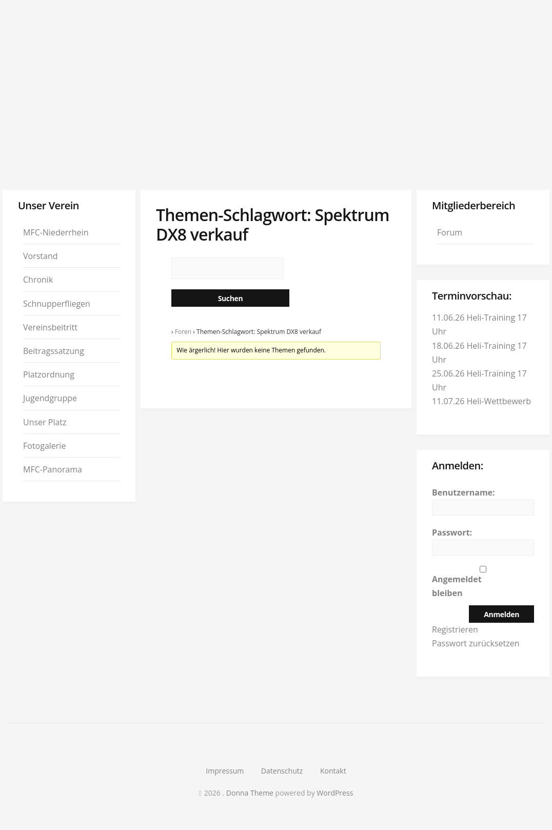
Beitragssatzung (53, 351)
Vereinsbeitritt (50, 327)
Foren (183, 331)
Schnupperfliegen (56, 303)
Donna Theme (250, 793)
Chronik (38, 279)
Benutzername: (463, 492)
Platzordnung (48, 374)
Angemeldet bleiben (457, 586)
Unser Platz (45, 422)
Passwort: (452, 532)
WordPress (335, 793)
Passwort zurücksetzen (476, 643)
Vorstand (40, 256)
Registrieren (455, 629)
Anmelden (501, 614)
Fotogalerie (44, 445)
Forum (449, 232)
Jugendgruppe (50, 398)
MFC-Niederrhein (55, 232)
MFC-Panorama (52, 469)
